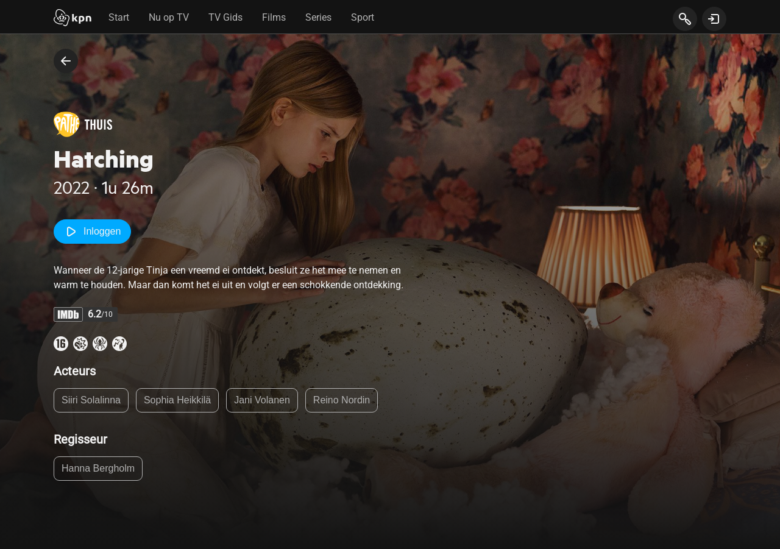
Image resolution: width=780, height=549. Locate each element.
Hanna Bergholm (98, 468)
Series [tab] (318, 17)
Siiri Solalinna (91, 400)
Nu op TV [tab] (169, 17)
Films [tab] (274, 17)
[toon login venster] (714, 19)
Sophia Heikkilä (177, 400)
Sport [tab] (362, 17)
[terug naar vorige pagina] (66, 61)
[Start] (72, 19)
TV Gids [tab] (225, 17)
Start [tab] (118, 17)
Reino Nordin (341, 400)
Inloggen (92, 231)
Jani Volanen (262, 400)
